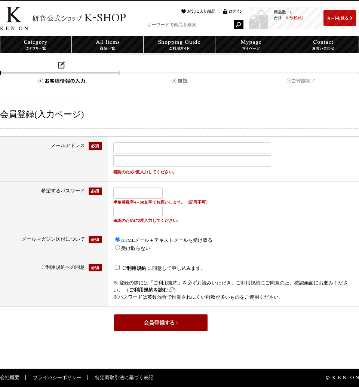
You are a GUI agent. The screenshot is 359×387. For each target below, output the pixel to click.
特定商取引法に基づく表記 (124, 377)
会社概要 (9, 377)
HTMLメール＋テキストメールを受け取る (166, 240)
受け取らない (135, 248)
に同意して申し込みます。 (164, 268)
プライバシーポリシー (57, 377)
